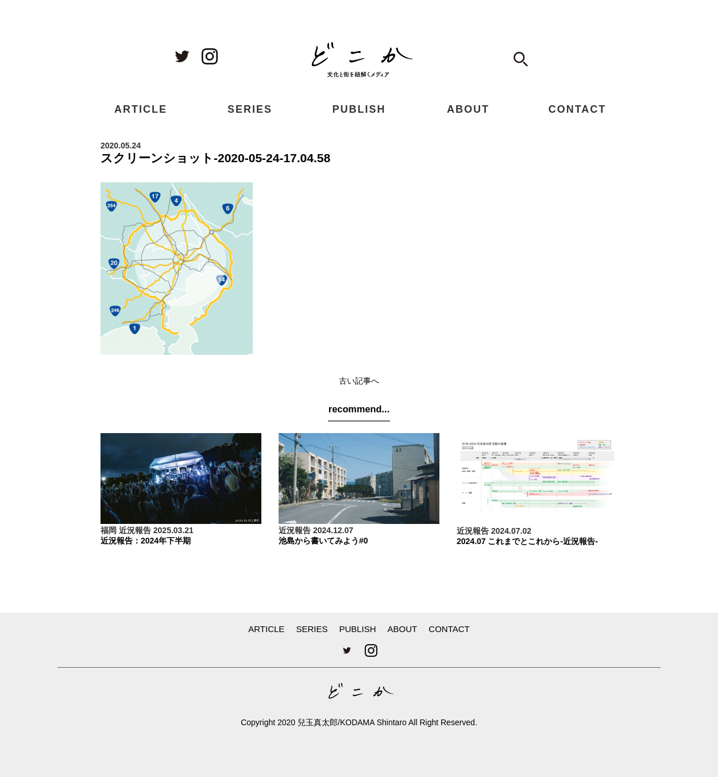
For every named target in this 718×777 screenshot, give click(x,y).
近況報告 (135, 530)
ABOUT (468, 109)
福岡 (109, 530)
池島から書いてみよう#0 (323, 540)
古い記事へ (359, 380)
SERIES (249, 109)
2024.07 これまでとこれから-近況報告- (527, 541)
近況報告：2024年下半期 (146, 540)
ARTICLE (140, 109)
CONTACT (578, 109)
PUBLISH (358, 109)
